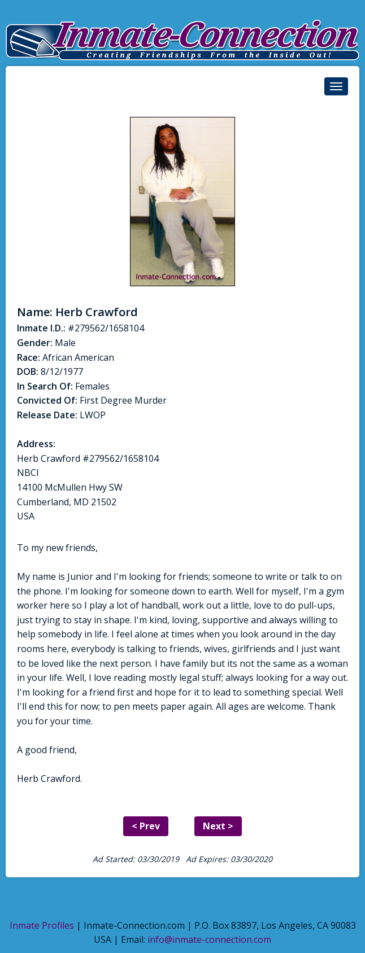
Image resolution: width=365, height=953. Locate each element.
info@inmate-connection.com (209, 939)
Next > (218, 826)
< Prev (146, 826)
